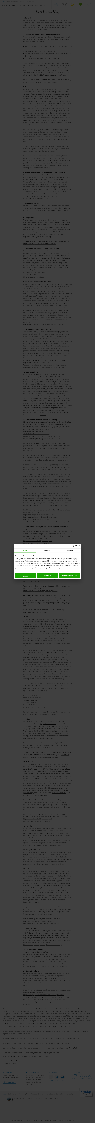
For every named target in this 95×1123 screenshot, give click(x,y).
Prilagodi (47, 575)
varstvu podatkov (73, 568)
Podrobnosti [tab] (47, 550)
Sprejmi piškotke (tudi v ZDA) (69, 575)
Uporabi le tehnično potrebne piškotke (25, 575)
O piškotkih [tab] (70, 550)
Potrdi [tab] (25, 550)
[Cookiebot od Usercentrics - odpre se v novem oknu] (73, 546)
